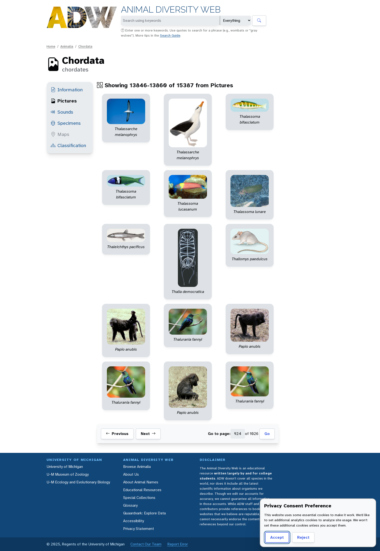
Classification (68, 145)
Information (67, 89)
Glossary (130, 505)
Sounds (62, 112)
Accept (277, 537)
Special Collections (139, 497)
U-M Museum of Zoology (68, 474)
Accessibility (133, 520)
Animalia (66, 46)
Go (267, 433)
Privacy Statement (138, 528)
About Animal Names (140, 482)
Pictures (64, 100)
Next (148, 434)
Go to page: (219, 433)
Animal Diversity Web (171, 9)
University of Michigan (65, 466)
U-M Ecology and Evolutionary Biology (78, 482)
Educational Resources (142, 489)
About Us (131, 474)
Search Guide (170, 35)
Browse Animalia (137, 466)
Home (51, 46)
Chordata (85, 46)
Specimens (66, 123)
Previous (117, 434)
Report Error (177, 544)
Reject (303, 537)
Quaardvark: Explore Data (144, 513)
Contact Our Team (145, 544)
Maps (60, 134)
